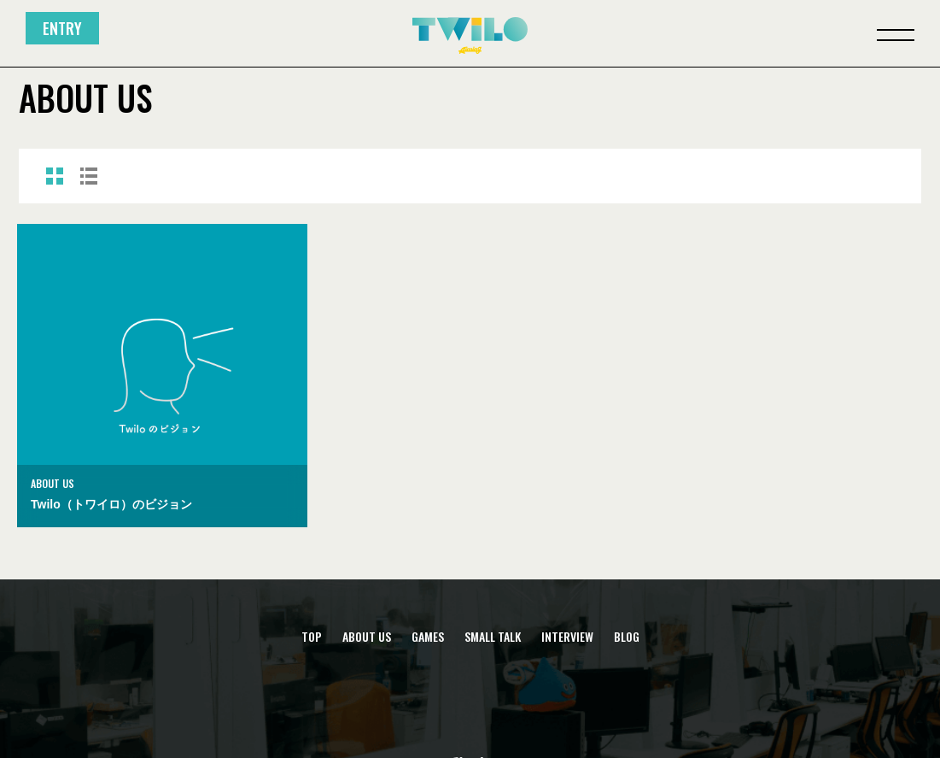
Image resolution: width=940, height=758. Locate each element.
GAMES (428, 637)
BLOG (626, 637)
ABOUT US (366, 637)
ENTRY (62, 28)
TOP (311, 637)
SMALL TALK (492, 637)
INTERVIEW (567, 637)
